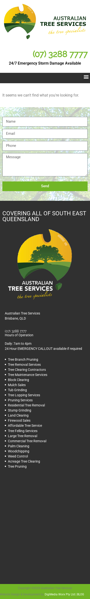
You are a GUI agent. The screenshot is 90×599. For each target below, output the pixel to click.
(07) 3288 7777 (60, 54)
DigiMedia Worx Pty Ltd (60, 594)
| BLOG (79, 594)
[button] (86, 77)
